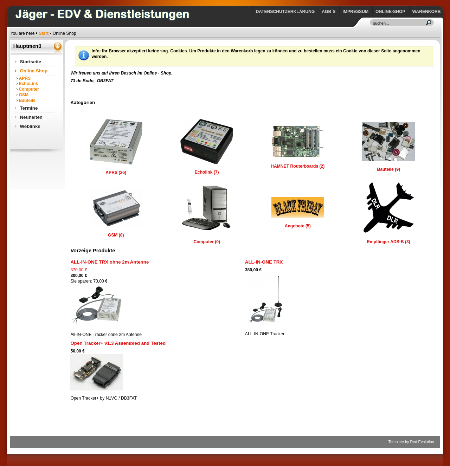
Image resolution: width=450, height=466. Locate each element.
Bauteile (27, 100)
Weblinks (30, 126)
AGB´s (328, 11)
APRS (25, 78)
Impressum (355, 11)
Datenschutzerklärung (285, 11)
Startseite (30, 61)
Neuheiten (31, 117)
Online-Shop (390, 11)
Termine (29, 108)
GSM (23, 94)
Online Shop (33, 70)
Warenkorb (426, 11)
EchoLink (28, 83)
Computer (29, 89)
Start (44, 33)
